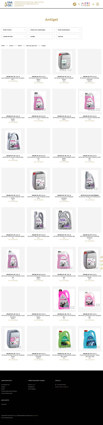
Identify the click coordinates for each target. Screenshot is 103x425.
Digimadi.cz (35, 415)
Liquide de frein (8, 36)
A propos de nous (5, 384)
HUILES (11, 45)
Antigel (32, 36)
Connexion (3, 404)
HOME (3, 45)
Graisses (60, 36)
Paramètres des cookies (6, 393)
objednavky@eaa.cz (64, 386)
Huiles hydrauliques (64, 30)
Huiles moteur (7, 30)
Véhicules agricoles (31, 45)
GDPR (2, 389)
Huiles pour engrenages (37, 30)
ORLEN (20, 45)
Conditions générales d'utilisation (9, 391)
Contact (3, 386)
